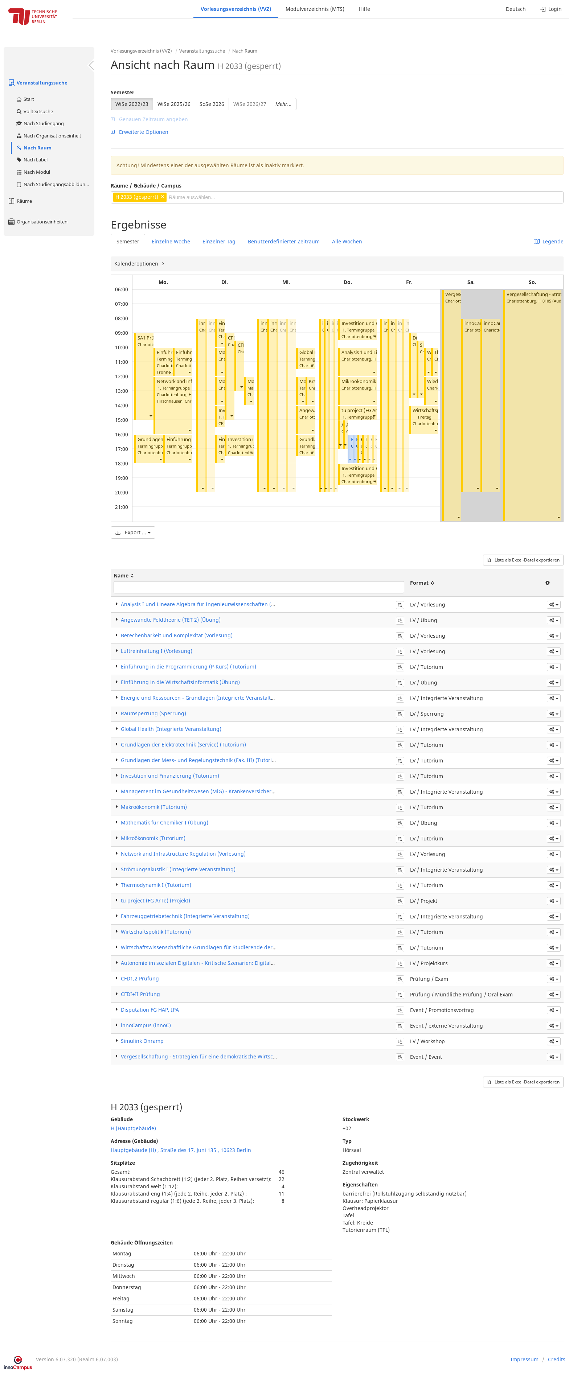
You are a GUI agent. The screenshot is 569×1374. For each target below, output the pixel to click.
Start (25, 99)
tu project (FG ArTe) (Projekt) (372, 410)
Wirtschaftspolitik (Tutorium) (156, 931)
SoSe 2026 (212, 103)
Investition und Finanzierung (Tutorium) (170, 775)
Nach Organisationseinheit (48, 135)
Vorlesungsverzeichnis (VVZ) (236, 8)
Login (551, 8)
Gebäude (122, 1119)
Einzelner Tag (219, 241)
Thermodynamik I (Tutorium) (156, 884)
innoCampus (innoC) (146, 1025)
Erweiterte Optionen (139, 131)
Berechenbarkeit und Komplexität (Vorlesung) (177, 635)
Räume (19, 201)
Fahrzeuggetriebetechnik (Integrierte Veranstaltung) (185, 916)
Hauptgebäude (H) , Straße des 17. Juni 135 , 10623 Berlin (181, 1150)
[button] (150, 415)
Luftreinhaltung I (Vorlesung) (156, 650)
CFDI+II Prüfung (140, 994)
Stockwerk (356, 1119)
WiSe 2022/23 (131, 103)
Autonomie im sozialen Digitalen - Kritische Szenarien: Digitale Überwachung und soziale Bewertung (244, 962)
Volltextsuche (34, 111)
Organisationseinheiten (37, 221)
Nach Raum (34, 147)
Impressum (525, 1359)
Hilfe (364, 8)
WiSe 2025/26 (174, 103)
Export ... (133, 532)
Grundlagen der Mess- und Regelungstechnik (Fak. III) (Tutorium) (201, 760)
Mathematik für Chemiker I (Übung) (164, 822)
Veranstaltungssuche (37, 82)
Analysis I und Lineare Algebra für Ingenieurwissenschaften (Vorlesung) (209, 604)
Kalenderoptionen (137, 263)
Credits (556, 1359)
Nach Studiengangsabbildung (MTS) (55, 184)
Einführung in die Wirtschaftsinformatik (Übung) (180, 682)
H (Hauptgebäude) (133, 1128)
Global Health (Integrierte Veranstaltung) (171, 728)
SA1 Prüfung (151, 338)
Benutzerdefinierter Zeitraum (284, 241)
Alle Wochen (347, 241)
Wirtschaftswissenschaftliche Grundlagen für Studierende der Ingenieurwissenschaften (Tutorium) (242, 947)
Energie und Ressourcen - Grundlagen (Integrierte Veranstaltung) (201, 697)
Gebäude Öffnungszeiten (142, 1242)
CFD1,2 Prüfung (140, 978)
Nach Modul (33, 172)
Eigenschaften (360, 1184)
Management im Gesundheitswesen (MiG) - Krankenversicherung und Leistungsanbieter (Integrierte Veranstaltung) (263, 791)
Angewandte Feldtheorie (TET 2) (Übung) (171, 619)
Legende (549, 241)
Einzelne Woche (171, 241)
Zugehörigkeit (360, 1162)
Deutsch (516, 8)
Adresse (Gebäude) (134, 1141)
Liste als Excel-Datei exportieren (523, 560)
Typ (347, 1141)
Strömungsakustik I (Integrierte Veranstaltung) (178, 869)
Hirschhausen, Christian (179, 401)
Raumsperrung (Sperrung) (153, 713)
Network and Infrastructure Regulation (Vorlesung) (183, 853)
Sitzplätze (123, 1162)
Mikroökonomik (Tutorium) (371, 381)
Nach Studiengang (40, 123)
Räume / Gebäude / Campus (146, 185)
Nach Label (32, 159)
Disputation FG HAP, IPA (150, 1009)
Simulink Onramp (142, 1040)
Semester (122, 92)
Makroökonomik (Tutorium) (154, 806)
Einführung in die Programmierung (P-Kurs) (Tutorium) (188, 666)
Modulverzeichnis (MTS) (315, 8)
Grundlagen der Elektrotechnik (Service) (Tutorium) (183, 744)
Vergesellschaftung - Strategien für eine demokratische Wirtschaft (202, 1056)
